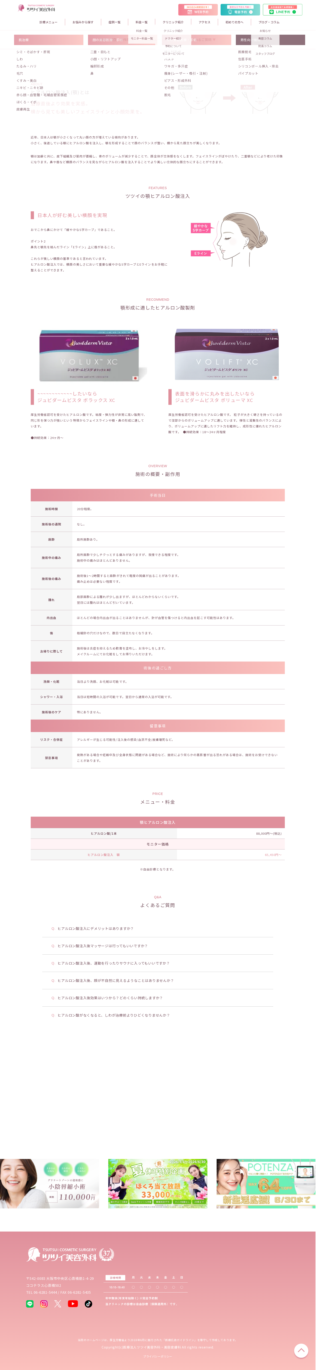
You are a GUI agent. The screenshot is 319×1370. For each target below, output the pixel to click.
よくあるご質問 (200, 127)
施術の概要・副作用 (115, 127)
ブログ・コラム (269, 22)
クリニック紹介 (173, 22)
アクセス (204, 22)
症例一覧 (115, 22)
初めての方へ (234, 22)
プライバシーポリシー (157, 1356)
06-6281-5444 (45, 1292)
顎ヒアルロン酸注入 (158, 910)
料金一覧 (142, 22)
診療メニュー (48, 22)
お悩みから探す (83, 22)
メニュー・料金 (159, 127)
